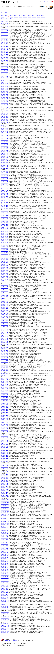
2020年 (34, 17)
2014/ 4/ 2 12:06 (4, 178)
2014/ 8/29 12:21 (4, 425)
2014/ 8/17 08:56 (4, 404)
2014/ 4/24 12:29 (4, 218)
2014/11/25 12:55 (5, 572)
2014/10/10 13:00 (5, 496)
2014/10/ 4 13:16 (4, 487)
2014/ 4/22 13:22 (4, 215)
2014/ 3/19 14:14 (4, 154)
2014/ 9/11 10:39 (4, 446)
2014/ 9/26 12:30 (4, 476)
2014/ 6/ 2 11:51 (4, 280)
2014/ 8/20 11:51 (4, 409)
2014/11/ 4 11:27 (4, 539)
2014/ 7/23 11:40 (4, 365)
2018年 (25, 17)
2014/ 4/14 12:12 (4, 197)
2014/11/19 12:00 (5, 563)
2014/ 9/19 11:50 (4, 461)
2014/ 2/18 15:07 (4, 103)
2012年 (43, 15)
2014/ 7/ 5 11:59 (4, 335)
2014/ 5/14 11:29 (4, 251)
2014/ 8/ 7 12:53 (4, 390)
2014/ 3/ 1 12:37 (4, 125)
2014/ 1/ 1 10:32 (4, 21)
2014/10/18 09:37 (5, 510)
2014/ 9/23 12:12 (4, 468)
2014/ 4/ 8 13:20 (4, 188)
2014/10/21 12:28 (5, 514)
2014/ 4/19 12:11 (4, 208)
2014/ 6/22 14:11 (4, 314)
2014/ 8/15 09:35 (4, 402)
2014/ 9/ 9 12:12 (4, 443)
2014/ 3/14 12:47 (4, 147)
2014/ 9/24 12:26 (4, 471)
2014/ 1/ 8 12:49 (4, 35)
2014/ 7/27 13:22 (4, 370)
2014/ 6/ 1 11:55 (4, 279)
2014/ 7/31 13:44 (4, 379)
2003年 (2, 15)
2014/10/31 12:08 (5, 533)
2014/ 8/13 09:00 (4, 399)
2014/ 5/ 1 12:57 (4, 228)
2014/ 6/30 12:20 (4, 326)
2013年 (2, 17)
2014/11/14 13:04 (5, 555)
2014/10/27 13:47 (5, 526)
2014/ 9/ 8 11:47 (4, 441)
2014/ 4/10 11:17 (4, 191)
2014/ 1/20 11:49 (4, 54)
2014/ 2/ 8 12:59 (4, 88)
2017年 (20, 17)
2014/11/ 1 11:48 (4, 535)
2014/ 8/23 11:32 (4, 415)
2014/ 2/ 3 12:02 (4, 77)
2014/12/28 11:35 (5, 628)
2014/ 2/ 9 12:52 (4, 89)
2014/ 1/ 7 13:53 (4, 33)
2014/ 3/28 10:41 (4, 171)
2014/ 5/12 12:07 (4, 248)
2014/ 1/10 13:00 (4, 38)
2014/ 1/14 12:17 (4, 43)
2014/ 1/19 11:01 (4, 52)
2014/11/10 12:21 (5, 549)
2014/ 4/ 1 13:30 (4, 177)
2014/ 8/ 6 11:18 (4, 388)
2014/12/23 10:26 (5, 619)
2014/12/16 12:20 (5, 606)
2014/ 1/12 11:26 (4, 41)
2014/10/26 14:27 (5, 524)
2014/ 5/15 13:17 (4, 252)
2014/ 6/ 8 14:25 (4, 291)
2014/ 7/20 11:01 (4, 359)
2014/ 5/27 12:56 (4, 271)
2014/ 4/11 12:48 (4, 193)
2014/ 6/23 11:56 (4, 316)
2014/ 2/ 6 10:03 (4, 83)
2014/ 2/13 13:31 (4, 95)
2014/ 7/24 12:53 (4, 366)
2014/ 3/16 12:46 (4, 150)
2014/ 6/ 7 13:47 (4, 289)
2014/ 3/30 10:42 (4, 174)
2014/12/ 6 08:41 (4, 589)
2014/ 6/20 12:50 (4, 311)
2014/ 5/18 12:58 (4, 258)
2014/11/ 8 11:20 (4, 547)
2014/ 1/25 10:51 (4, 61)
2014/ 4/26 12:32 (4, 221)
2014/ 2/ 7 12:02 (4, 86)
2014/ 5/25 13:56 (4, 268)
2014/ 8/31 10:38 (4, 428)
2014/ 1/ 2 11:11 (4, 23)
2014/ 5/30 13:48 (4, 276)
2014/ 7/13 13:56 (4, 348)
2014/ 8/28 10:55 (4, 424)
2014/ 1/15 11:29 (4, 46)
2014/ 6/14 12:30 (4, 302)
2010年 (34, 15)
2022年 (43, 17)
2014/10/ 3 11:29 (4, 486)
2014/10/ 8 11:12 (4, 493)
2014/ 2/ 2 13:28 (4, 76)
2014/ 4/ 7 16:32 (4, 186)
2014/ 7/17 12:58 (4, 354)
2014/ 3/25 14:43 (4, 165)
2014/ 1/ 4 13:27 (4, 29)
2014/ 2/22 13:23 (4, 113)
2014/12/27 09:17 (5, 626)
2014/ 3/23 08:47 (4, 160)
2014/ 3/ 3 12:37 (4, 129)
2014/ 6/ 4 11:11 (4, 285)
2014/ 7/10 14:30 (4, 342)
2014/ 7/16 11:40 (4, 353)
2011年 (38, 15)
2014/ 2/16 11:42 (4, 100)
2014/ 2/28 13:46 (4, 122)
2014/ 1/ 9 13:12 (4, 36)
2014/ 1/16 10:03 (4, 48)
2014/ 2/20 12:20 (4, 107)
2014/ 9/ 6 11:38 (4, 439)
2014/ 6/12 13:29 (4, 298)
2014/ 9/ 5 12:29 (4, 437)
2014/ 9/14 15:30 (4, 452)
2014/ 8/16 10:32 (4, 403)
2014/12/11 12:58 (5, 597)
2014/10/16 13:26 (5, 507)
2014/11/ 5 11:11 (4, 542)
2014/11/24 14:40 (5, 570)
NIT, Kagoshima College (47, 1)
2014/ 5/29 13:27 (4, 274)
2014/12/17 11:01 (5, 607)
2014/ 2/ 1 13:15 (4, 73)
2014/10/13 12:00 (5, 502)
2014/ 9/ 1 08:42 (4, 430)
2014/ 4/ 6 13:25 (4, 184)
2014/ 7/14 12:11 (4, 350)
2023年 (2, 18)
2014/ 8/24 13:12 (4, 416)
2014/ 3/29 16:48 (4, 172)
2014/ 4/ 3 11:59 (4, 180)
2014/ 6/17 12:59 (4, 307)
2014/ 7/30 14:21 (4, 378)
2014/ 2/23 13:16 (4, 114)
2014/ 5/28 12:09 (4, 273)
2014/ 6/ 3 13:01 (4, 282)
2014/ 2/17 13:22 (4, 101)
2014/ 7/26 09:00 (4, 369)
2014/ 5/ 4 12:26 (4, 234)
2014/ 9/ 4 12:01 (4, 436)
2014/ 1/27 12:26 (4, 66)
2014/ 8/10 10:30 (4, 394)
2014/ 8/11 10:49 (4, 396)
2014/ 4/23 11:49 (4, 217)
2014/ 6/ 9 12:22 (4, 292)
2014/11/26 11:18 (4, 573)
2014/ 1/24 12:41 (4, 60)
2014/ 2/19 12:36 (4, 104)
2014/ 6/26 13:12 (4, 320)
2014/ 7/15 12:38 (4, 351)
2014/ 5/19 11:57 (4, 259)
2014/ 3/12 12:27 (4, 144)
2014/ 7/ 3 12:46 (4, 332)
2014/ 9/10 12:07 (4, 444)
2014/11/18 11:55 (4, 561)
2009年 (29, 15)
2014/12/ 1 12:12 (4, 582)
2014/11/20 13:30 (5, 564)
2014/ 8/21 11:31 (4, 410)
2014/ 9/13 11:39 (4, 450)
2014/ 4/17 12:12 (4, 205)
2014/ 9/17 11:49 (4, 456)
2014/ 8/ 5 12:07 (4, 387)
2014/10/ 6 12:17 (4, 490)
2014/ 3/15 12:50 (4, 149)
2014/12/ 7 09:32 (4, 591)
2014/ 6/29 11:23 (4, 325)
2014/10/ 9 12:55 (4, 495)
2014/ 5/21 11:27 (4, 262)
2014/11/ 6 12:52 (4, 544)
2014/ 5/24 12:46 (4, 267)
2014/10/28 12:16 (5, 527)
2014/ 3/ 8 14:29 (4, 138)
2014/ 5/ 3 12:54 (4, 233)
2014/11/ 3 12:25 (4, 538)
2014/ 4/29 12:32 (4, 225)
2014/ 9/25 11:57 (4, 474)
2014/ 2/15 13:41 (4, 98)
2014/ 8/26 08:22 (4, 419)
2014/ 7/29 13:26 (4, 375)
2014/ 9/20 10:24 (4, 464)
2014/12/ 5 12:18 (4, 588)
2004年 (7, 15)
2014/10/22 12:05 (5, 515)
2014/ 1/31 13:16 (4, 72)
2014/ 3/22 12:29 (4, 159)
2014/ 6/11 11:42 (4, 296)
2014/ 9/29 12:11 (4, 480)
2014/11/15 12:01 (5, 557)
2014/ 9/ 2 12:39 (4, 431)
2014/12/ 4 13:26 (4, 586)
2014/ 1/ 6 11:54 (4, 32)
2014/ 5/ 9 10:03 (4, 242)
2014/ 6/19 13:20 (4, 310)
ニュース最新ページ (6, 12)
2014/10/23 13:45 (5, 518)
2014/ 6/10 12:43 (4, 295)
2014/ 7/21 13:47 (4, 360)
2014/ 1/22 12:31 (4, 57)
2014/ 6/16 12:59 (4, 305)
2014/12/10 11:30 (5, 595)
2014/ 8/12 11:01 (4, 397)
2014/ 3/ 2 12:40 (4, 128)
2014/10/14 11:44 (5, 504)
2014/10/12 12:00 (5, 501)
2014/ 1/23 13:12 (4, 58)
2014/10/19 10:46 (5, 511)
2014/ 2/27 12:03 (4, 120)
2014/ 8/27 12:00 (4, 422)
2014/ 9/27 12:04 (4, 477)
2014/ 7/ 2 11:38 (4, 331)
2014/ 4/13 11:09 (4, 196)
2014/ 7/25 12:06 (4, 368)
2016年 (16, 17)
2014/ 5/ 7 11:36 (4, 239)
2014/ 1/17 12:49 (4, 49)
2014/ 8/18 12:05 (4, 406)
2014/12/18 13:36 (5, 609)
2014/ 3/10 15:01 (4, 141)
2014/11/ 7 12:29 (4, 545)
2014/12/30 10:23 (5, 631)
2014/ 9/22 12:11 (4, 467)
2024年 (7, 18)
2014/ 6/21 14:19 (4, 313)
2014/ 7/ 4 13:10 (4, 333)
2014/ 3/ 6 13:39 (4, 135)
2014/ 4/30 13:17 (4, 227)
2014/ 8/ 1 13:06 (4, 381)
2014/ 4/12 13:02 (4, 194)
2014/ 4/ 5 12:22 (4, 183)
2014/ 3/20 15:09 (4, 156)
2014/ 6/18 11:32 (4, 308)
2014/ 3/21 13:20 (4, 157)
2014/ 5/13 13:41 (4, 249)
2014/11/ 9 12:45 (4, 548)
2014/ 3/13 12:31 (4, 146)
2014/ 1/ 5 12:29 (4, 30)
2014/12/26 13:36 (5, 625)
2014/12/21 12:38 (5, 616)
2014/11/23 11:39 (4, 569)
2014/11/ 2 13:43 (4, 536)
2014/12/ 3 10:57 (4, 585)
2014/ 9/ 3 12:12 (4, 434)
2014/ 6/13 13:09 (4, 301)
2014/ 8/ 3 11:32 (4, 384)
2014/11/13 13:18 (5, 554)
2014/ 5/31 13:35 (4, 277)
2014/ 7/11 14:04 (4, 344)
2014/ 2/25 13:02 (4, 117)
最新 (11, 18)
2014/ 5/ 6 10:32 (4, 237)
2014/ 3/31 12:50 (4, 175)
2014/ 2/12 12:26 (4, 94)
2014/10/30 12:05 (5, 532)
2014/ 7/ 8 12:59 (4, 339)
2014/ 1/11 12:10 (4, 39)
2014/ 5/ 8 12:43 (4, 240)
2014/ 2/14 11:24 (4, 97)
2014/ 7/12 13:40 (4, 347)
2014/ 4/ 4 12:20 (4, 181)
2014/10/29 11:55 (5, 530)
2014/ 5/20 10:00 (4, 261)
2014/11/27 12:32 (5, 575)
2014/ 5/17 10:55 (4, 257)
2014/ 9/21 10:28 (4, 465)
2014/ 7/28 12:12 (4, 373)
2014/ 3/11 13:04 (4, 143)
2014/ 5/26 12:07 (4, 270)
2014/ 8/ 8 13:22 (4, 391)
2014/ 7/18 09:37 (4, 356)
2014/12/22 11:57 (5, 618)
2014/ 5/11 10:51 (4, 246)
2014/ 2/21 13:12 (4, 110)
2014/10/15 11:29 (5, 505)
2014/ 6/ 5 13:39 (4, 286)
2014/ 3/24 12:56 (4, 162)
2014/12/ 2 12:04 (4, 584)
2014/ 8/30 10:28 (4, 427)
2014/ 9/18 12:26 (4, 458)
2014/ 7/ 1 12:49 (4, 329)
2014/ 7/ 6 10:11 (4, 336)
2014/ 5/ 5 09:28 (4, 236)
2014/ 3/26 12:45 (4, 166)
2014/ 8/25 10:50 (4, 418)
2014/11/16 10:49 (5, 558)
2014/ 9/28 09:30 (4, 478)
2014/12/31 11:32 (5, 632)
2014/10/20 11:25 (5, 513)
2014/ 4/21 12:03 (4, 212)
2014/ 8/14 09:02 (4, 400)
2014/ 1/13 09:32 (4, 42)
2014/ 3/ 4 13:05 (4, 131)
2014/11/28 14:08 (5, 576)
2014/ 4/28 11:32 (4, 224)
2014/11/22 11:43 (4, 567)
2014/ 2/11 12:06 (4, 92)
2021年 (38, 17)
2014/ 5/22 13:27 (4, 264)
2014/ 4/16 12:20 (4, 202)
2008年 (25, 15)
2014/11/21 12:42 (5, 566)
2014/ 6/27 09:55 (4, 322)
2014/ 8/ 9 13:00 (4, 393)
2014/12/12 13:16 (5, 598)
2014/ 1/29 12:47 (4, 69)
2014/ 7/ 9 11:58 (4, 341)
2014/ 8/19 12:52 (4, 407)
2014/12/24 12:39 (5, 621)
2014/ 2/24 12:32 (4, 116)
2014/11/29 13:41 (5, 578)
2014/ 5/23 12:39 (4, 265)
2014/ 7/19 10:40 (4, 357)
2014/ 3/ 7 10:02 (4, 137)
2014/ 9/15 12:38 (4, 453)
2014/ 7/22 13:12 (4, 362)
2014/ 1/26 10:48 (4, 64)
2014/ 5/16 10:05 (4, 254)
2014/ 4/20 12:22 (4, 211)
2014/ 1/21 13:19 (4, 55)
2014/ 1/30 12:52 (4, 70)
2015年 (11, 17)
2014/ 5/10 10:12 (4, 245)
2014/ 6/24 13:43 (4, 317)
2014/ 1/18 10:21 (4, 51)
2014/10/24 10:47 (5, 521)
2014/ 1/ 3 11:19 (4, 26)
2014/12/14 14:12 (5, 601)
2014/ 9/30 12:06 (4, 481)
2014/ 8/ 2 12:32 (4, 382)
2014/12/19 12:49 (5, 612)
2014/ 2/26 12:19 (4, 119)
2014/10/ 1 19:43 (4, 483)
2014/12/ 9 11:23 (4, 594)
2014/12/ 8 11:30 (4, 592)
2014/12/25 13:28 (5, 623)
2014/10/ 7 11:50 (4, 492)
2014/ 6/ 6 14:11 (4, 288)
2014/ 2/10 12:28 (4, 91)
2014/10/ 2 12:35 (4, 484)
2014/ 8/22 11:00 (4, 412)
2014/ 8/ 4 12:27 (4, 385)
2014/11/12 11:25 (4, 552)
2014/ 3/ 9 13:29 (4, 140)
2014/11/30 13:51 (5, 581)
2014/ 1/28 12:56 (4, 67)
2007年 (20, 15)
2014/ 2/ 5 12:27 (4, 82)
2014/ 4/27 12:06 (4, 222)
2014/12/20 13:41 (5, 613)
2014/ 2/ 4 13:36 (4, 80)
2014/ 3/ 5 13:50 (4, 132)
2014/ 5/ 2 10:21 (4, 231)
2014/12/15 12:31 (5, 604)
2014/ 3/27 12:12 (4, 168)
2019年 (29, 17)
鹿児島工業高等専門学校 (11, 640)
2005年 (11, 15)
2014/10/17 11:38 (5, 508)
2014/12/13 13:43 (5, 600)
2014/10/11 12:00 (5, 499)
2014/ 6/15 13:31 (4, 304)
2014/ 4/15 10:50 (4, 200)
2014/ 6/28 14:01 (4, 323)
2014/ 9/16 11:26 (4, 455)
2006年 (16, 15)
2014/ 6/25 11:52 (4, 319)
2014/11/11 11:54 (4, 551)
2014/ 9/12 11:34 (4, 447)
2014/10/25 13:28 (5, 523)
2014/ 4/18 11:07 (4, 206)
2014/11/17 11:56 (4, 560)
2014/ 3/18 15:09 (4, 153)
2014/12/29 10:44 (5, 629)
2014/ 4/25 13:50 (4, 220)
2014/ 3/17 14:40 (4, 151)
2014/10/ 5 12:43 (4, 489)
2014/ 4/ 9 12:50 (4, 190)
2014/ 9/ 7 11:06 (4, 440)
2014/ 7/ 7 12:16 (4, 338)
